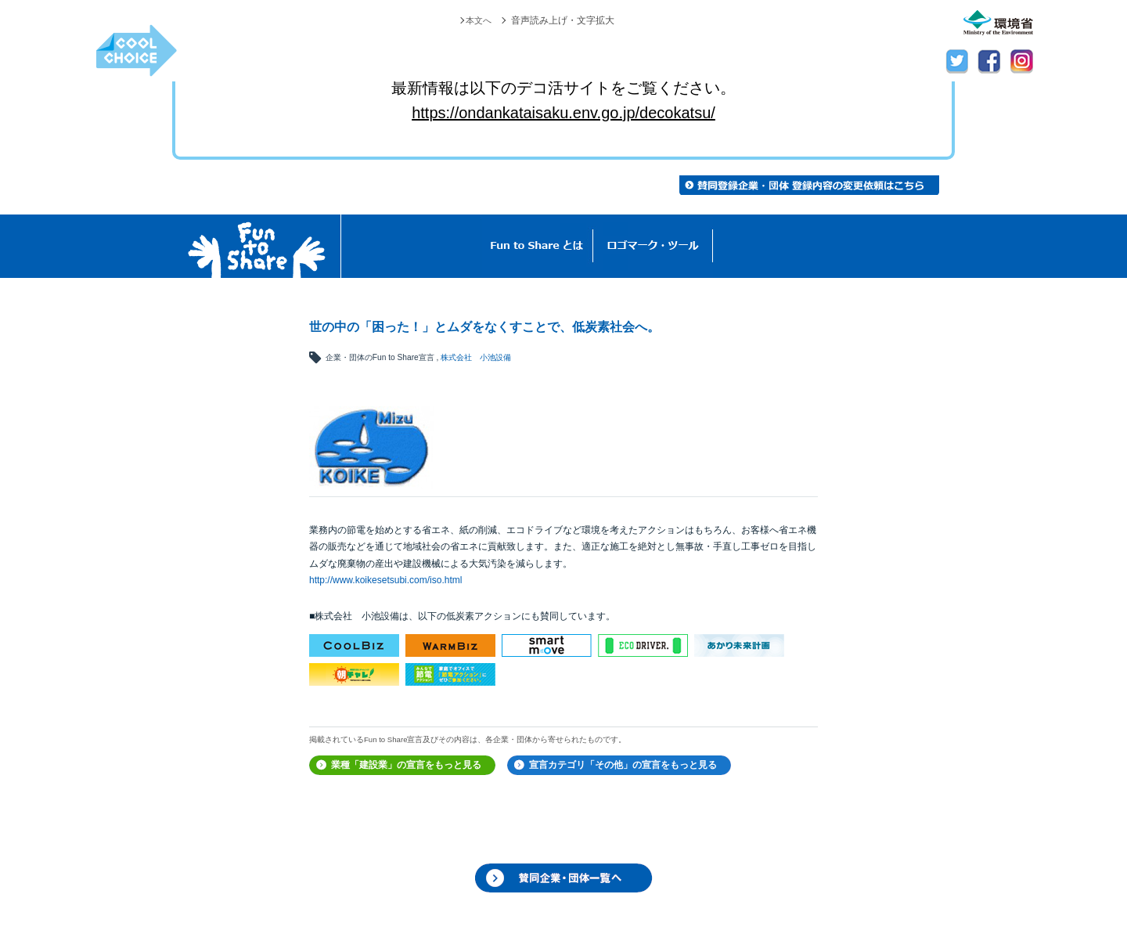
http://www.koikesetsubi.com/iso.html (385, 580)
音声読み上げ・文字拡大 (562, 20)
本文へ (477, 20)
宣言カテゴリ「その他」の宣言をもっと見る (623, 764)
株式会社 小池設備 (476, 357)
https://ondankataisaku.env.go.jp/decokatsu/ (563, 112)
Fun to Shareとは (537, 246)
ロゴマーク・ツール (653, 246)
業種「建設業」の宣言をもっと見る (406, 764)
